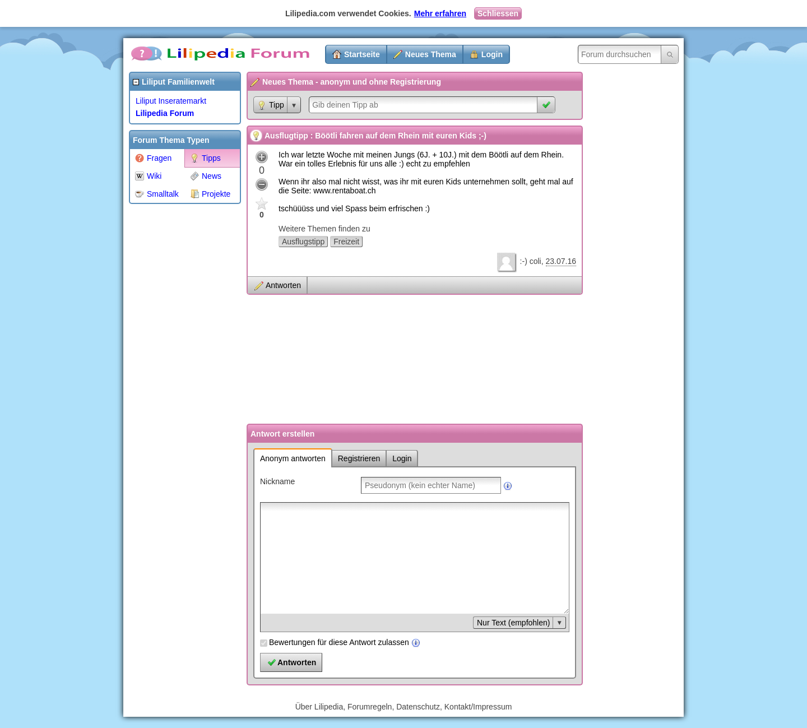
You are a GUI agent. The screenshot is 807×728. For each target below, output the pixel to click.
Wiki (148, 175)
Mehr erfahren (440, 13)
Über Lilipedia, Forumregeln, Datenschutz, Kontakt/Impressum (403, 706)
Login (492, 54)
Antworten (283, 285)
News (205, 175)
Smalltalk (157, 193)
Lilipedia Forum (165, 113)
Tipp (270, 105)
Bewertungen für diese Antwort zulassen (339, 642)
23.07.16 (561, 261)
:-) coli (530, 261)
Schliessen (497, 13)
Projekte (210, 193)
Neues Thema (430, 54)
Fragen (153, 158)
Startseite (362, 54)
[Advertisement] (174, 378)
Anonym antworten (293, 458)
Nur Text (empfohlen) (513, 622)
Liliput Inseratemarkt (171, 100)
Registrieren (359, 458)
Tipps (205, 158)
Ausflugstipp (303, 241)
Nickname (277, 481)
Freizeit (346, 241)
